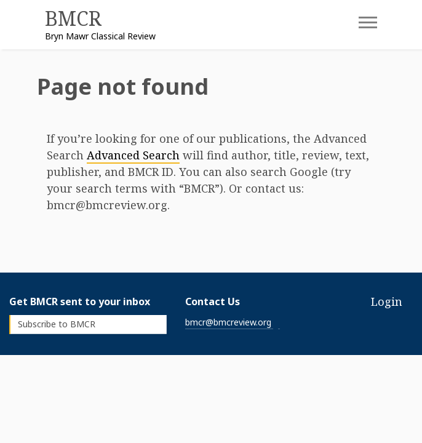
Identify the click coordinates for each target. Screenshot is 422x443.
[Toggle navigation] (358, 26)
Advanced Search (133, 155)
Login (386, 301)
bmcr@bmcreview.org (228, 322)
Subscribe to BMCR (56, 324)
